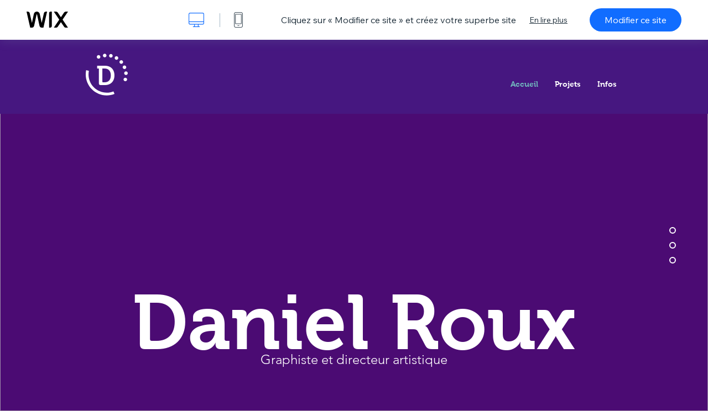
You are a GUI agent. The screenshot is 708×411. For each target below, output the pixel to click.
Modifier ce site (636, 19)
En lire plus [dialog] (548, 20)
